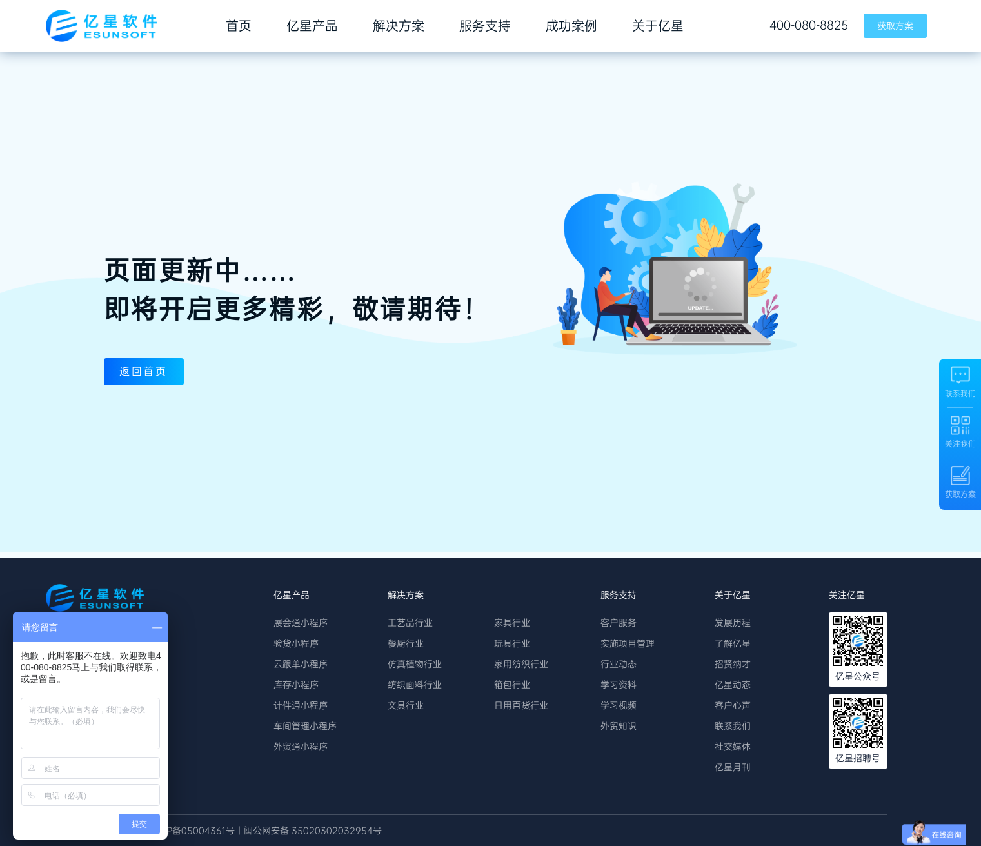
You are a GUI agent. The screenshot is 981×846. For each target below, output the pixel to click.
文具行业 (406, 705)
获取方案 (895, 26)
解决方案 (398, 25)
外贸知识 (618, 726)
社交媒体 (733, 746)
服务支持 (485, 25)
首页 (239, 25)
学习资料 (618, 684)
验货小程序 (296, 643)
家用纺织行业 (521, 664)
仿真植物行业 (415, 664)
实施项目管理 (627, 643)
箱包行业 (512, 684)
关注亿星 (847, 595)
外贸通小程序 (300, 746)
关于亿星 (658, 25)
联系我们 (733, 726)
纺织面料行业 (415, 684)
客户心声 (733, 705)
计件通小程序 (300, 705)
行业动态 (618, 664)
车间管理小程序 (305, 726)
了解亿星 (733, 643)
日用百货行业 (521, 705)
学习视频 (618, 705)
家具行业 (512, 623)
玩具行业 (512, 643)
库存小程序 (296, 684)
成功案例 (571, 25)
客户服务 (618, 623)
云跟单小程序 (300, 664)
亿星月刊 (733, 767)
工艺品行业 (410, 623)
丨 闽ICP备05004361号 (187, 830)
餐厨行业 (406, 643)
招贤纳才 (733, 664)
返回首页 (151, 372)
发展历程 (733, 623)
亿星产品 (312, 25)
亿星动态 (733, 684)
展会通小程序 (300, 623)
